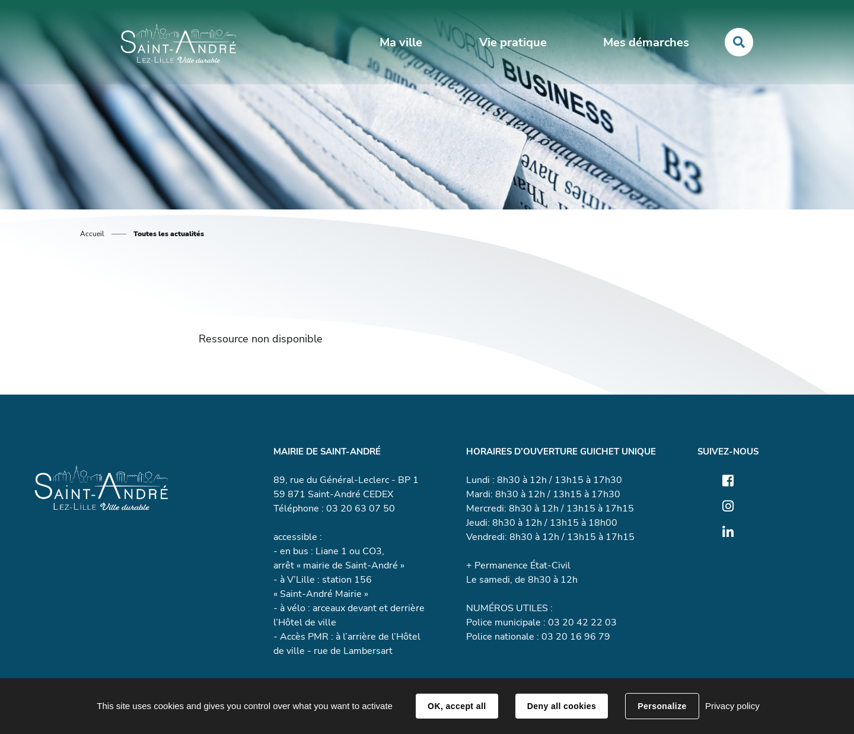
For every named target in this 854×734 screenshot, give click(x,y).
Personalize (662, 706)
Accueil (92, 234)
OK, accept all (457, 706)
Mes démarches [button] (646, 42)
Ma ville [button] (401, 42)
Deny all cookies (561, 706)
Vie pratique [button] (513, 42)
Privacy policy (732, 706)
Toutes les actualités (168, 234)
